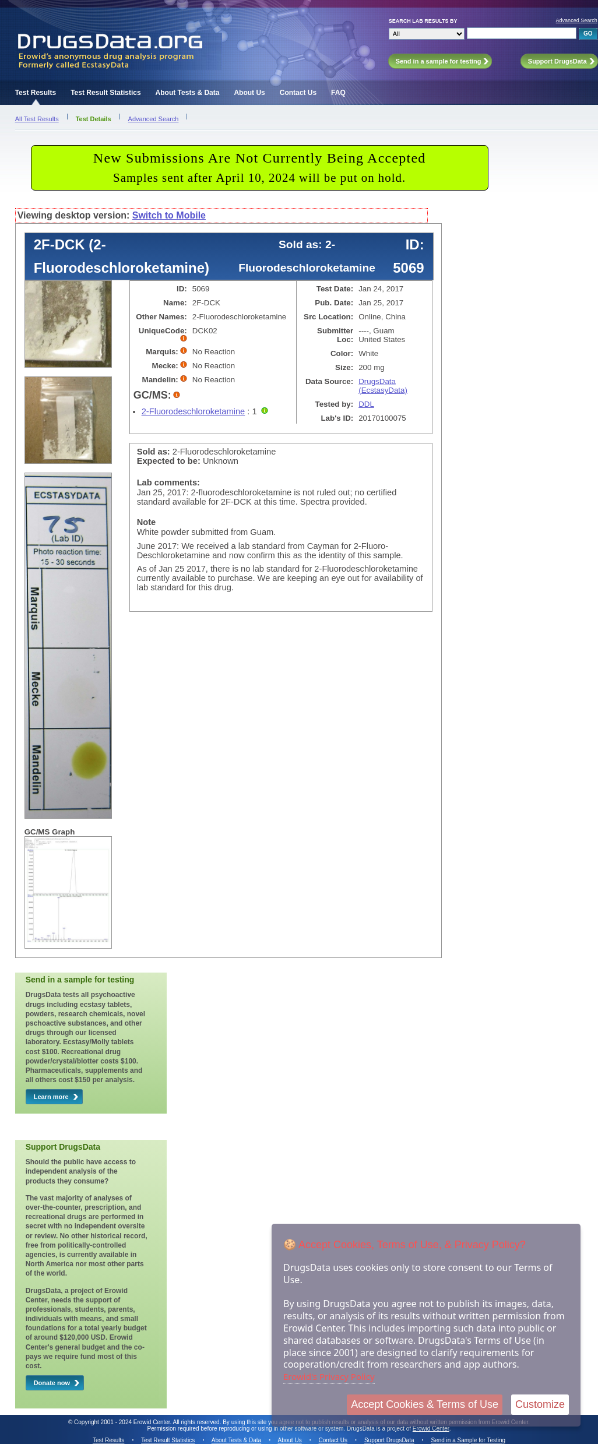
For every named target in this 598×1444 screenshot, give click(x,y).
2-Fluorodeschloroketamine (193, 411)
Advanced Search (576, 20)
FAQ (338, 93)
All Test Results (37, 118)
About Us (249, 93)
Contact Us (298, 93)
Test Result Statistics (105, 93)
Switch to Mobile (169, 215)
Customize (540, 1404)
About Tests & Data (188, 93)
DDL (366, 404)
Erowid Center (431, 1428)
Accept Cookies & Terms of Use (424, 1404)
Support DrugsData (389, 1440)
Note (146, 522)
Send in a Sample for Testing (468, 1440)
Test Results (35, 93)
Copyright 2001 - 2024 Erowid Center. (122, 1422)
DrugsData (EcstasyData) (382, 386)
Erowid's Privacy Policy (329, 1376)
